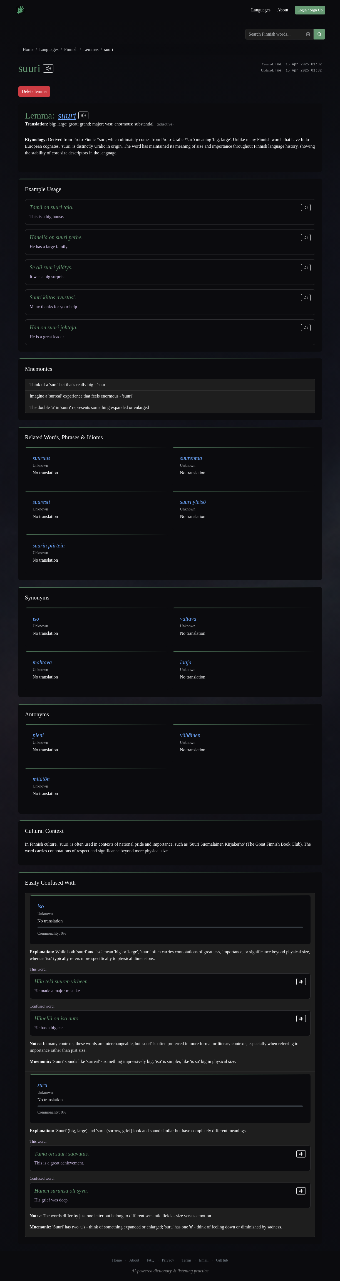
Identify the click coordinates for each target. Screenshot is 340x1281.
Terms (187, 1260)
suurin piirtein (49, 545)
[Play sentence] (306, 207)
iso (36, 619)
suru (43, 1085)
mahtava (42, 662)
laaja (186, 662)
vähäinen (190, 735)
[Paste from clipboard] (308, 34)
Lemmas (90, 49)
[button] (319, 34)
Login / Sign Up (310, 10)
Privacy (168, 1260)
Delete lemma (34, 91)
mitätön (41, 779)
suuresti (41, 502)
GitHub (222, 1260)
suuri (67, 115)
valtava (188, 619)
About (282, 10)
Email (204, 1260)
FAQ (151, 1260)
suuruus (41, 458)
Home (28, 49)
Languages (260, 10)
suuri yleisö (193, 502)
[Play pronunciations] (48, 68)
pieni (38, 735)
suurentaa (191, 458)
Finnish (71, 49)
